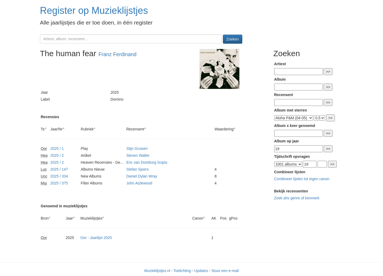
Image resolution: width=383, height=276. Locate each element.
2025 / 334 (59, 176)
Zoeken (232, 39)
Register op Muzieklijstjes (94, 10)
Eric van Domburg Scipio (146, 162)
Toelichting (182, 271)
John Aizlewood (139, 183)
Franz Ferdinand (117, 54)
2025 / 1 (57, 148)
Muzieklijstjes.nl (157, 271)
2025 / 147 (59, 169)
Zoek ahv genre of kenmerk (296, 198)
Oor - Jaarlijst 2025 (96, 238)
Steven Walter (137, 155)
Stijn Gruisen (137, 148)
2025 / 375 (59, 183)
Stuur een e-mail (225, 271)
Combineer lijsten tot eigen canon (302, 179)
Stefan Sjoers (137, 169)
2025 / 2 (57, 155)
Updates (201, 271)
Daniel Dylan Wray (141, 176)
